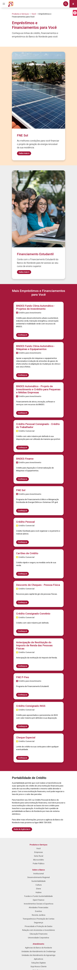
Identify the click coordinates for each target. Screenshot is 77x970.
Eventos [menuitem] (38, 911)
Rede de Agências (21, 829)
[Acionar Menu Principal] (4, 4)
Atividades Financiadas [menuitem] (38, 907)
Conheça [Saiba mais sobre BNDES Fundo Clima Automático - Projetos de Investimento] (22, 335)
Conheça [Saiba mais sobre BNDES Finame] (22, 479)
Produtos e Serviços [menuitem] (38, 844)
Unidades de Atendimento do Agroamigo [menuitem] (38, 955)
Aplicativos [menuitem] (38, 959)
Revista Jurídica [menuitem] (38, 915)
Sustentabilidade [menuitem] (38, 881)
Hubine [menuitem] (38, 892)
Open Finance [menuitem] (38, 900)
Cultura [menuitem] (39, 885)
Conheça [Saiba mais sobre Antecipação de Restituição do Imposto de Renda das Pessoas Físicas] (22, 666)
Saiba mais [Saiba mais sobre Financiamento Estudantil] (23, 272)
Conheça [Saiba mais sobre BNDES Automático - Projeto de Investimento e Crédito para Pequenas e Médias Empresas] (22, 413)
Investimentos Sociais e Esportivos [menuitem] (38, 903)
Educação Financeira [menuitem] (38, 934)
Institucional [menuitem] (38, 873)
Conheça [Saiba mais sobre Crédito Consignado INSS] (22, 726)
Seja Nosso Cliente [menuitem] (38, 966)
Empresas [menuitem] (38, 852)
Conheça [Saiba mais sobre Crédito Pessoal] (22, 542)
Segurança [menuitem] (38, 922)
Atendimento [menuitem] (38, 944)
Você (34, 14)
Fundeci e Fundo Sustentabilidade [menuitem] (38, 896)
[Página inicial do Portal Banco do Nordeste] (11, 4)
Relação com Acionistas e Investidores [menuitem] (38, 930)
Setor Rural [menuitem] (38, 856)
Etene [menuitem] (38, 888)
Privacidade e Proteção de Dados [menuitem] (38, 926)
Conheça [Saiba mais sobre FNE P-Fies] (22, 694)
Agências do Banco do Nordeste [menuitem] (38, 947)
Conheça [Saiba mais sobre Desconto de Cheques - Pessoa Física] (22, 602)
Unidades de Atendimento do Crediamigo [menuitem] (38, 951)
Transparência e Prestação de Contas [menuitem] (38, 918)
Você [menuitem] (38, 848)
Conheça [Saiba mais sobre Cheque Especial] (22, 757)
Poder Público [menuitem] (38, 863)
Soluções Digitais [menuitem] (38, 962)
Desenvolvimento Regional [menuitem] (38, 877)
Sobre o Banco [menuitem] (38, 869)
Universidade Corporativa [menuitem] (38, 937)
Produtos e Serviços (20, 14)
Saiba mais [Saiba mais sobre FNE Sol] (23, 153)
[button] (75, 13)
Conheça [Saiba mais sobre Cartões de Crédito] (22, 573)
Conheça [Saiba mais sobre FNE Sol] (22, 510)
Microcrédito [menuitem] (38, 859)
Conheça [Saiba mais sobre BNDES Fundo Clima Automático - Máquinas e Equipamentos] (22, 375)
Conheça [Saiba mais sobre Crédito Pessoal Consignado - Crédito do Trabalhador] (22, 447)
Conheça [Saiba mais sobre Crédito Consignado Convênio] (22, 631)
